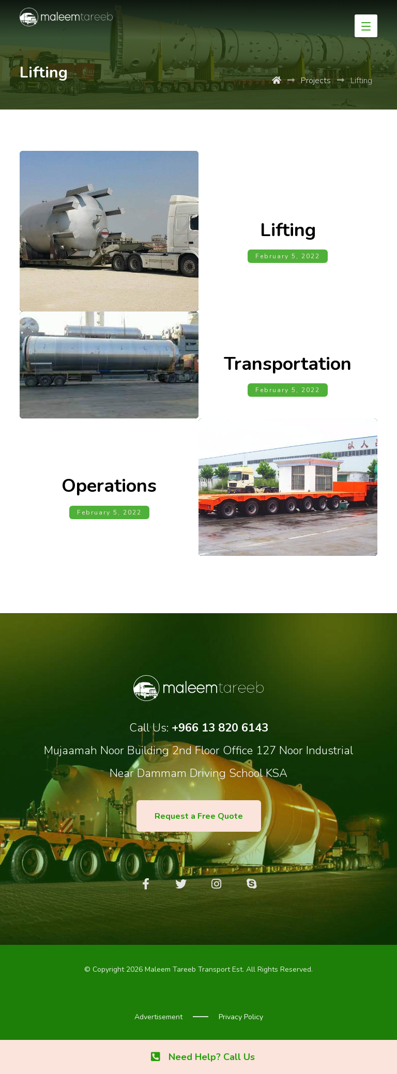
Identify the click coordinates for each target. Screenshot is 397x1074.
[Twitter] (180, 883)
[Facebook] (145, 883)
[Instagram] (216, 883)
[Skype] (251, 883)
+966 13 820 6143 (220, 728)
